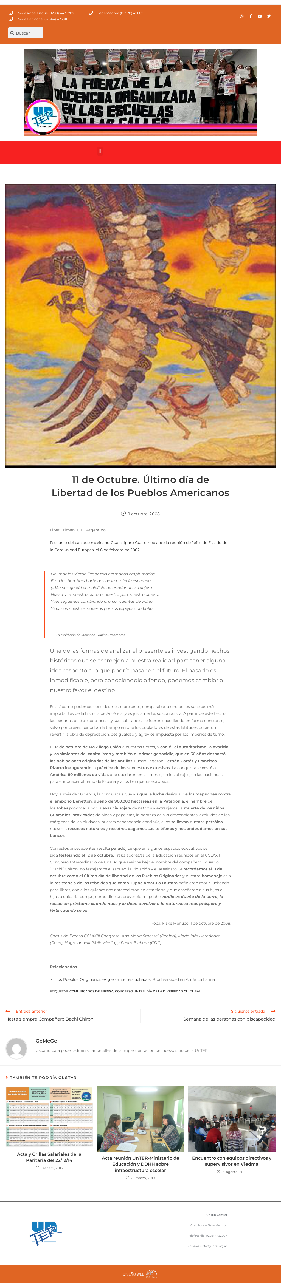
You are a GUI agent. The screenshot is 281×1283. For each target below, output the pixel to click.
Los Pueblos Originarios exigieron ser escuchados (103, 979)
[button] (100, 151)
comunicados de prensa (91, 991)
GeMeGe (46, 1041)
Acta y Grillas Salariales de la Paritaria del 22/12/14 (49, 1157)
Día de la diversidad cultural (173, 991)
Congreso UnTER (130, 991)
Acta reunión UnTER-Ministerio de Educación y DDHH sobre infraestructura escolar (140, 1164)
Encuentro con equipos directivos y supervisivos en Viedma (231, 1161)
